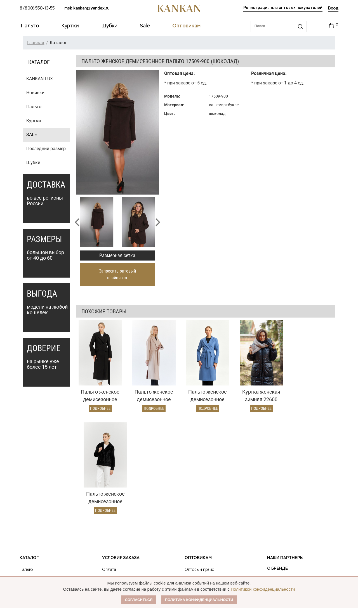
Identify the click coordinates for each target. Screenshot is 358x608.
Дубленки (29, 486)
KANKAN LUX (39, 78)
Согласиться (139, 600)
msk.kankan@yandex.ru (86, 8)
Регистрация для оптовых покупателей (282, 8)
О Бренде (277, 465)
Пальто (33, 106)
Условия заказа (121, 455)
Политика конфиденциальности (199, 600)
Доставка (110, 476)
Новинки (35, 92)
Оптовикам (198, 455)
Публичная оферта (289, 476)
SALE (31, 134)
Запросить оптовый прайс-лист (117, 274)
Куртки (33, 120)
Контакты (278, 497)
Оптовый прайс (199, 467)
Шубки (33, 162)
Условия (193, 476)
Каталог (29, 455)
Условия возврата (119, 486)
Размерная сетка (117, 255)
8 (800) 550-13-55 (37, 8)
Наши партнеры (285, 455)
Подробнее (100, 407)
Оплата (109, 467)
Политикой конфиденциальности (263, 589)
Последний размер (46, 148)
